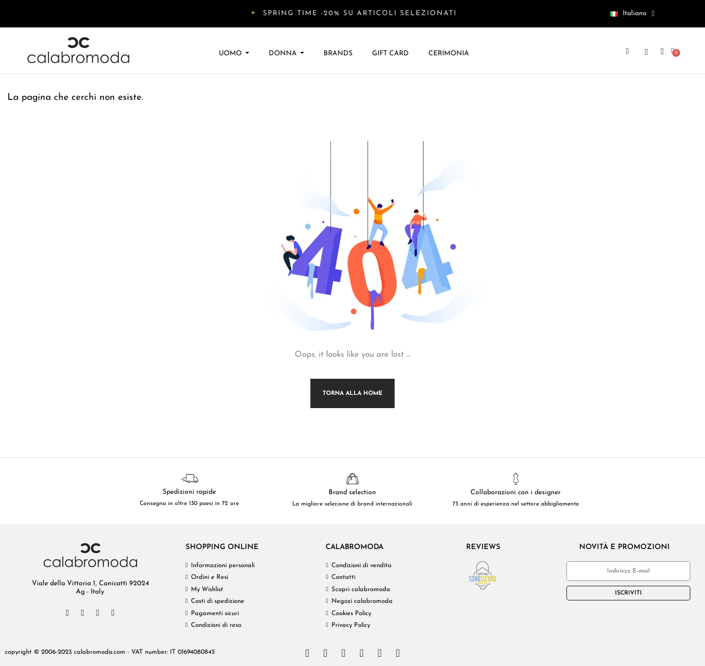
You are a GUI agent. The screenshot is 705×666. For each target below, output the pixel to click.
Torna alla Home (352, 393)
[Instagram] (98, 612)
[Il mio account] (662, 51)
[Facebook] (67, 612)
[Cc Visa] (307, 653)
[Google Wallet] (397, 653)
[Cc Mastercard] (325, 653)
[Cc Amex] (343, 653)
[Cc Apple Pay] (379, 653)
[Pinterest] (113, 612)
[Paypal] (361, 653)
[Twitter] (82, 612)
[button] (627, 51)
